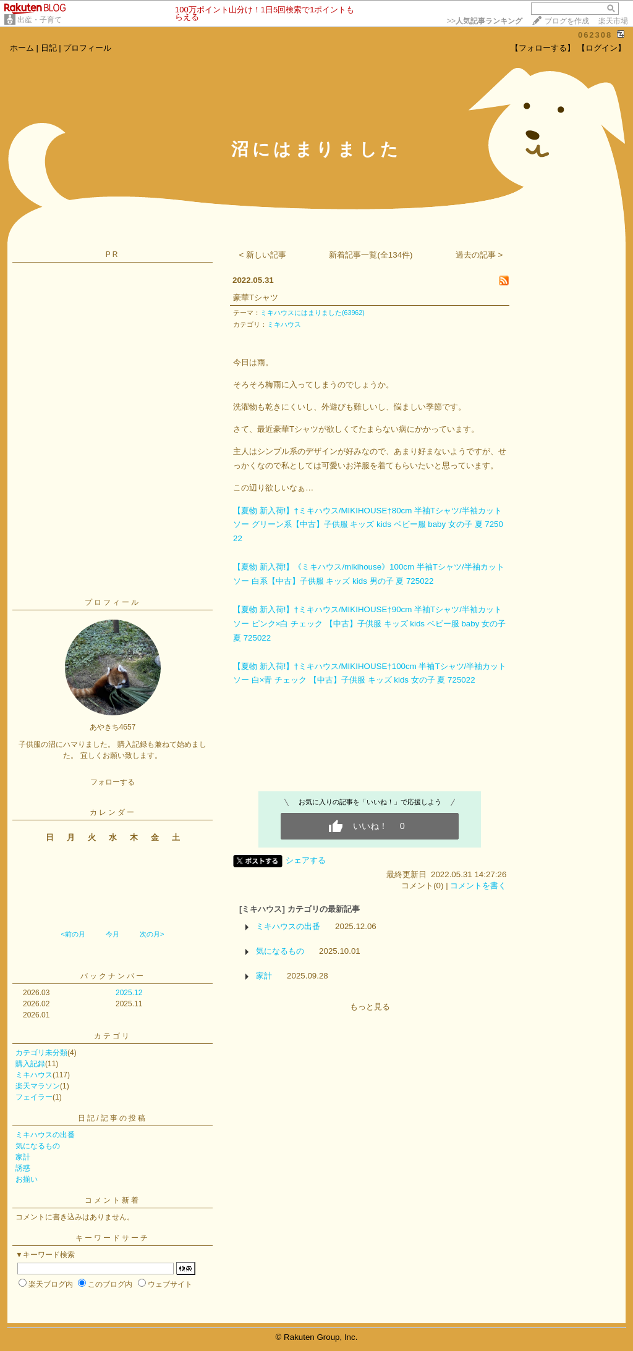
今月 (112, 934)
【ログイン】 (601, 48)
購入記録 (30, 1063)
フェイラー (34, 1097)
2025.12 (129, 992)
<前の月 (73, 934)
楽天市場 (613, 21)
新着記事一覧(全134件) (370, 254)
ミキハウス (34, 1075)
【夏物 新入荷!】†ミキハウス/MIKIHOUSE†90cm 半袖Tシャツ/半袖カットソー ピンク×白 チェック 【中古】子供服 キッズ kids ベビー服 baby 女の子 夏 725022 (369, 623)
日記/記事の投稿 (112, 1118)
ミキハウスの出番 (45, 1134)
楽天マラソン (37, 1086)
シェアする (306, 860)
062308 (595, 35)
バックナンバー (112, 976)
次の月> (152, 934)
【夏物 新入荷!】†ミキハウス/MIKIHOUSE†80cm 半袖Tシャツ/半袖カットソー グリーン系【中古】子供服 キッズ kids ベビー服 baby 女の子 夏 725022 (368, 524)
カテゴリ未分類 (41, 1052)
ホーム (22, 48)
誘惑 (22, 1168)
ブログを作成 (567, 21)
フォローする (112, 782)
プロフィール (87, 48)
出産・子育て (39, 19)
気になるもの (37, 1146)
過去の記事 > (479, 254)
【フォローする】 (543, 48)
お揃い (26, 1179)
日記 (49, 48)
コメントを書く (478, 885)
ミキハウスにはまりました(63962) (312, 312)
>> (484, 21)
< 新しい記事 (263, 254)
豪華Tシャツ (255, 297)
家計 (22, 1157)
